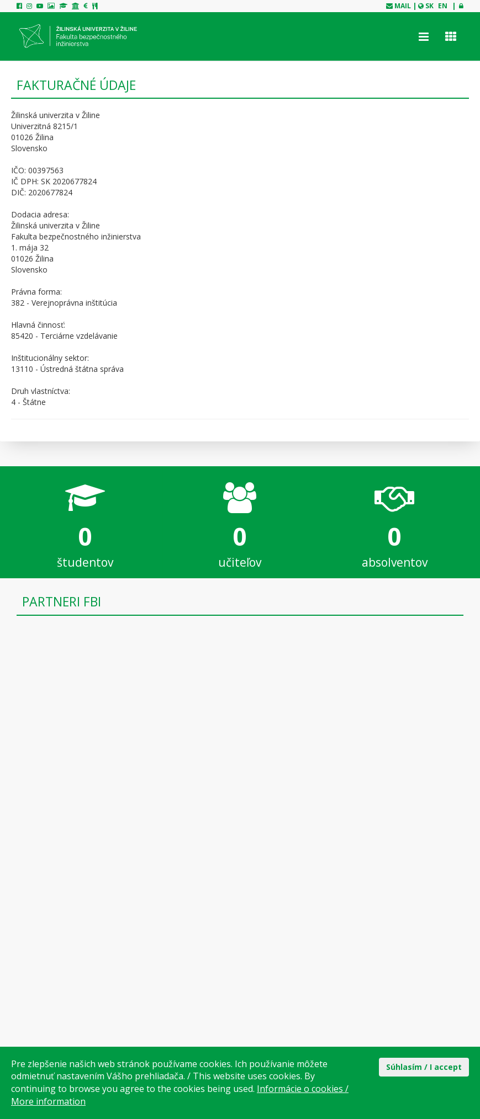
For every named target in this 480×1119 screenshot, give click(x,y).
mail (402, 5)
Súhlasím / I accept (424, 1067)
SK (429, 5)
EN (442, 5)
